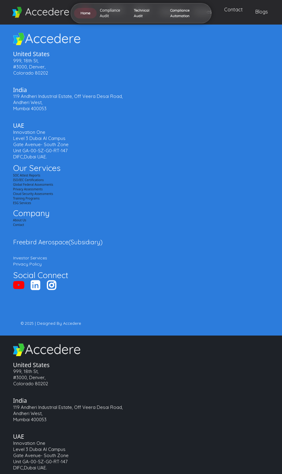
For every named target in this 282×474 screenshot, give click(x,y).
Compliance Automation (106, 260)
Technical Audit (97, 251)
